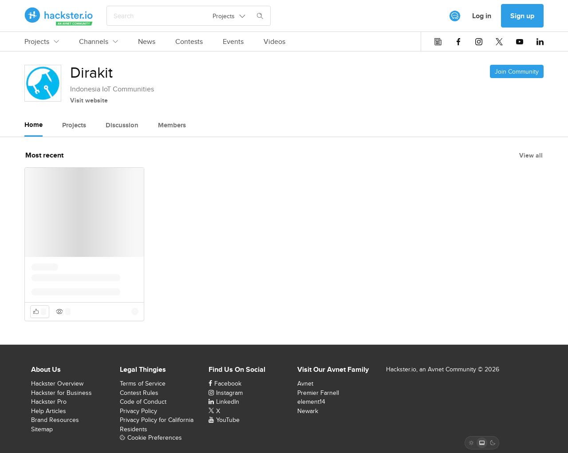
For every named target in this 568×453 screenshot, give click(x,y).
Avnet (305, 383)
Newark (307, 410)
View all (531, 155)
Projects (41, 42)
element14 (311, 401)
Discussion (122, 125)
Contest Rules (139, 392)
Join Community (517, 71)
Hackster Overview (57, 383)
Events (233, 42)
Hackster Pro (49, 401)
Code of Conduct (143, 401)
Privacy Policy (138, 410)
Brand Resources (55, 419)
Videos (274, 42)
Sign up (522, 16)
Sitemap (42, 429)
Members (172, 125)
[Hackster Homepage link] (58, 16)
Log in (481, 16)
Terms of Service (143, 383)
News (146, 42)
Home (33, 125)
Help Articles (48, 410)
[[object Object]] (455, 16)
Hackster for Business (61, 392)
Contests (189, 42)
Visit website (89, 100)
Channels (98, 42)
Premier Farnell (318, 392)
